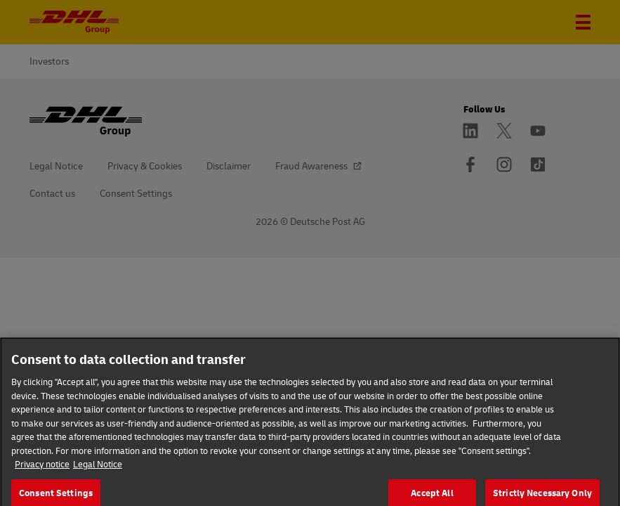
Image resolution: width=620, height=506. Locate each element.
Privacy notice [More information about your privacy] (42, 473)
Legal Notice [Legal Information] (97, 473)
